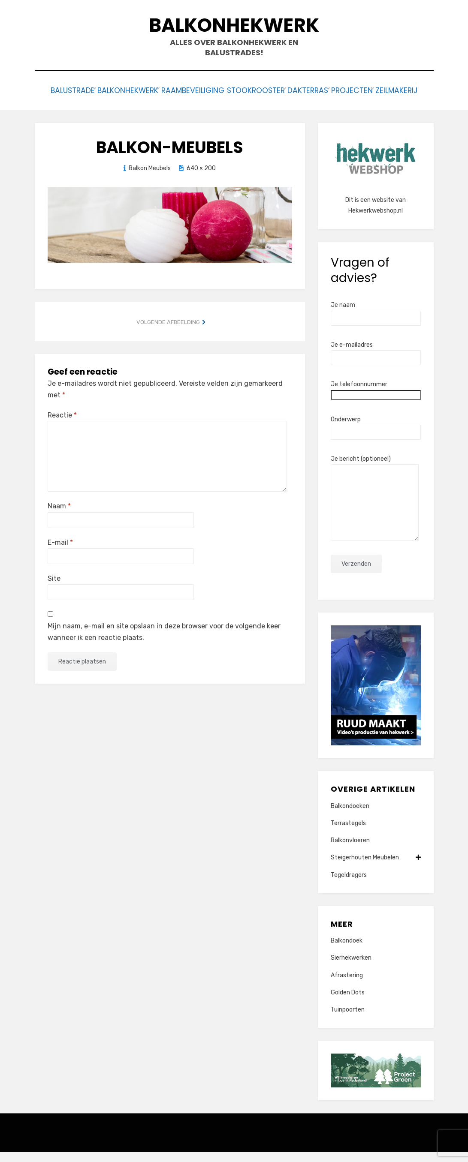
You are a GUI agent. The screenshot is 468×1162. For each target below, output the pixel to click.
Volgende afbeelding (168, 331)
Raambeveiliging (212, 89)
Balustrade (74, 89)
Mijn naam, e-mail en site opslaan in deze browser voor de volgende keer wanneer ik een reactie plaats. (164, 642)
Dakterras (343, 89)
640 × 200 (201, 178)
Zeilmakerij (234, 101)
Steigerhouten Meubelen (376, 867)
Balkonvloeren (350, 850)
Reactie (62, 425)
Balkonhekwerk (234, 25)
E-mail (60, 552)
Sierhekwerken (351, 967)
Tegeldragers (349, 884)
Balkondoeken (350, 816)
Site (54, 588)
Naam (59, 516)
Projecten (395, 89)
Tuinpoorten (348, 1019)
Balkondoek (346, 950)
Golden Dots (348, 1002)
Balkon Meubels (150, 178)
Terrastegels (348, 833)
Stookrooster (283, 89)
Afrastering (347, 984)
